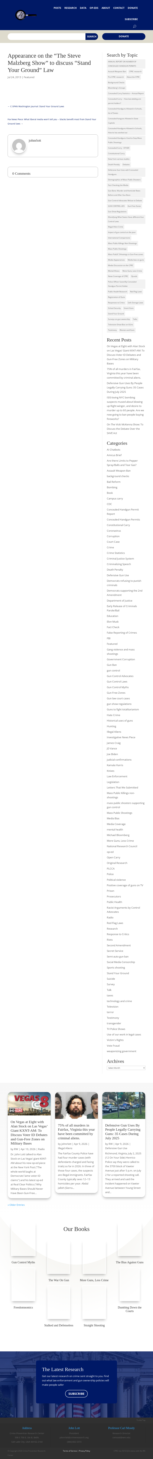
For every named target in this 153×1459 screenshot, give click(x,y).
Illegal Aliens (114, 731)
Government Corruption (121, 659)
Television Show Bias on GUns (120, 324)
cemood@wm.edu (121, 1437)
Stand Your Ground (116, 313)
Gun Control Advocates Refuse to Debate (125, 200)
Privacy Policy (84, 1451)
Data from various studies (119, 159)
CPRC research (135, 71)
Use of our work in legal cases (124, 1034)
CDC (109, 504)
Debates (126, 164)
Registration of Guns (116, 297)
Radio (110, 917)
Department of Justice (119, 600)
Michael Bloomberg (118, 835)
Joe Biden (112, 754)
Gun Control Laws (117, 681)
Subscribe (131, 19)
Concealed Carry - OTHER (118, 148)
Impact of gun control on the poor (122, 232)
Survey (111, 984)
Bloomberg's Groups (116, 88)
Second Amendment (119, 945)
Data (83, 8)
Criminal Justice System (120, 558)
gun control (113, 670)
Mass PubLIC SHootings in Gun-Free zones (125, 254)
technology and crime (119, 1001)
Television (112, 1006)
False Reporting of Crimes (122, 632)
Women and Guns (127, 330)
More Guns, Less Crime (132, 271)
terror (110, 1012)
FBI (109, 638)
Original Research (117, 863)
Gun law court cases (118, 698)
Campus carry (115, 498)
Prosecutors (114, 896)
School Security (114, 308)
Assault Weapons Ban (117, 71)
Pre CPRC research (116, 77)
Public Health (114, 902)
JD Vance (112, 748)
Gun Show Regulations (117, 211)
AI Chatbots (113, 449)
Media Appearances (116, 260)
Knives (110, 770)
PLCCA (111, 868)
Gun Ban (112, 665)
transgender (114, 1023)
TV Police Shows (116, 1029)
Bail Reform (114, 482)
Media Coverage (116, 824)
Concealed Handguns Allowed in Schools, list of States (125, 110)
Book (110, 493)
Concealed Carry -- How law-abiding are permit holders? (124, 101)
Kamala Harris (115, 765)
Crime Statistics (116, 553)
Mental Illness (114, 271)
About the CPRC (133, 77)
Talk (109, 990)
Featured (29, 77)
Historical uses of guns (120, 720)
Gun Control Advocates (120, 676)
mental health (115, 829)
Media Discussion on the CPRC (120, 265)
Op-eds (94, 8)
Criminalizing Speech (119, 564)
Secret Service (115, 951)
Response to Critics (118, 934)
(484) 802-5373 (74, 1441)
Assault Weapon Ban (119, 470)
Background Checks (116, 82)
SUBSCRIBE (76, 1394)
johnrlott (66, 1144)
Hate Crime (113, 715)
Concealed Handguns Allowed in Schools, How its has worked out (125, 130)
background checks (118, 476)
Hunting (111, 726)
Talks (135, 319)
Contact (118, 8)
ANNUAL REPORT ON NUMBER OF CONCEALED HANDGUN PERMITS (122, 63)
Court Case (113, 541)
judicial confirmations (119, 759)
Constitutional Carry (116, 153)
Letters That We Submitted (122, 787)
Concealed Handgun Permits (123, 519)
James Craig (114, 743)
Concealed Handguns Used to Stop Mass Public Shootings (125, 140)
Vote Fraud (113, 1045)
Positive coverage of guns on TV (125, 885)
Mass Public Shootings (117, 249)
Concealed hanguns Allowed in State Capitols (123, 120)
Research (70, 8)
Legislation (113, 782)
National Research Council (122, 846)
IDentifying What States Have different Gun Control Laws (126, 219)
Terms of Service (70, 1451)
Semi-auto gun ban (117, 956)
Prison (110, 890)
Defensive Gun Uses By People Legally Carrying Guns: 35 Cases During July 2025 (125, 387)
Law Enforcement (117, 776)
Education (112, 616)
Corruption (113, 536)
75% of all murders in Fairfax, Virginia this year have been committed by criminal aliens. (124, 373)
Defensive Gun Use (118, 575)
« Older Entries (16, 1205)
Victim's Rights (115, 1040)
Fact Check (113, 627)
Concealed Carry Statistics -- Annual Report (126, 93)
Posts (57, 8)
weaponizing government (121, 1051)
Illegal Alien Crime (115, 227)
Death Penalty (114, 164)
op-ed (110, 852)
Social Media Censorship (121, 962)
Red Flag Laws (136, 291)
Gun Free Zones (116, 692)
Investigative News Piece (121, 737)
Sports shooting (116, 967)
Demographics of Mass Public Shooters (124, 179)
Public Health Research (117, 291)
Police (110, 874)
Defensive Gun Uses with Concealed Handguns (123, 172)
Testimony (112, 330)
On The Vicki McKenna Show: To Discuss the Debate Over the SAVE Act (125, 429)
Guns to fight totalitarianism (123, 709)
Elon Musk (113, 621)
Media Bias (113, 818)
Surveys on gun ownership (119, 319)
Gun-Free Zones (134, 206)
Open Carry (113, 857)
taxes (110, 995)
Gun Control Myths (118, 687)
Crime (110, 547)
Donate (133, 8)
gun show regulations (119, 704)
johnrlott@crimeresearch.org (74, 1437)
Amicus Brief (114, 455)
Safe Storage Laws (135, 302)
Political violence (116, 879)
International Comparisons (119, 238)
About (106, 8)
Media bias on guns (136, 260)
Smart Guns (129, 308)
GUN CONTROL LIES (116, 206)
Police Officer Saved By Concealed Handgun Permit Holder (122, 284)
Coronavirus (114, 530)
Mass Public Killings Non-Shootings (122, 243)
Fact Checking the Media (118, 185)
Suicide (111, 978)
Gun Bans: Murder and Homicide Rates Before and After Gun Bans (124, 192)
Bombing (112, 487)
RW (16, 1149)
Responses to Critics (116, 302)
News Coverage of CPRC (118, 276)
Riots (110, 939)
